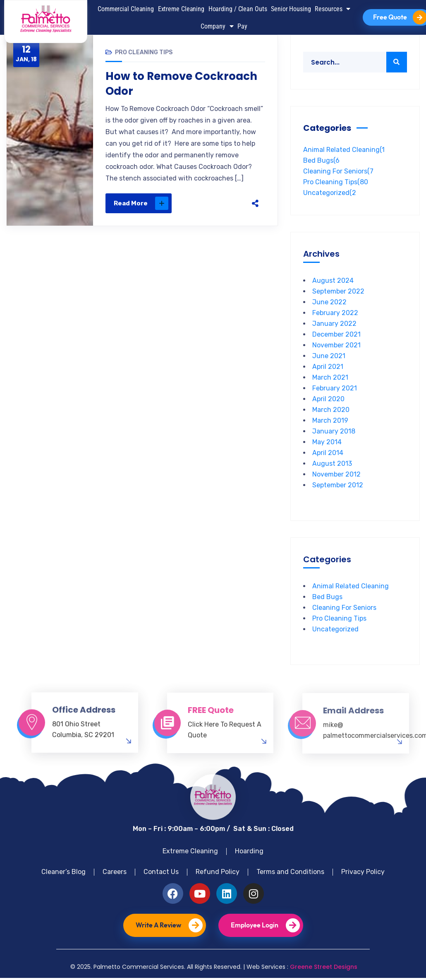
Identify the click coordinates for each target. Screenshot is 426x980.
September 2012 (337, 485)
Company (217, 26)
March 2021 (330, 377)
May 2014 (327, 442)
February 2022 (335, 313)
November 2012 (336, 474)
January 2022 (334, 323)
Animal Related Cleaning (344, 150)
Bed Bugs (321, 160)
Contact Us (161, 872)
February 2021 (334, 388)
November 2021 (336, 345)
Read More (141, 203)
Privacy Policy (363, 872)
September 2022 (338, 291)
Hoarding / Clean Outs (237, 9)
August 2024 (333, 280)
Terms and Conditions (290, 872)
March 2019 (330, 420)
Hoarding (249, 851)
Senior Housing (291, 9)
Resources (332, 8)
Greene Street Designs (323, 967)
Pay (242, 26)
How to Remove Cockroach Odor (181, 84)
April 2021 (327, 367)
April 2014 (327, 453)
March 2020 (330, 410)
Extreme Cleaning (181, 9)
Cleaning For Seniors (338, 171)
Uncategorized (329, 193)
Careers (115, 872)
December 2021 (336, 334)
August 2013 (332, 463)
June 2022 (329, 302)
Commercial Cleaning (126, 9)
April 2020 (328, 399)
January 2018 (333, 431)
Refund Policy (217, 872)
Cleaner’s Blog (63, 872)
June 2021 (328, 356)
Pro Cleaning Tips (143, 52)
